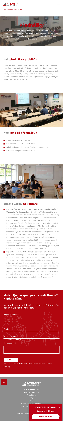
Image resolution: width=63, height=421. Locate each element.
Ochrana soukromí (39, 364)
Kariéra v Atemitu (31, 392)
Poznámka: (10, 344)
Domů (5, 9)
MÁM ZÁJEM (45, 416)
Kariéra (11, 9)
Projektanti (31, 395)
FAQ (31, 398)
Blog (31, 401)
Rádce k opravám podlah (31, 403)
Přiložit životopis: (31, 336)
